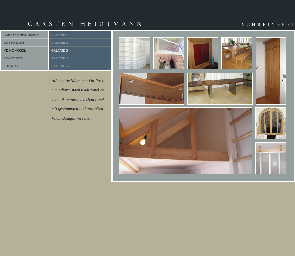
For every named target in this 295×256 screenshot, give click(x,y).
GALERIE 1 (59, 35)
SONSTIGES (13, 58)
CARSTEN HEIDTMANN (21, 35)
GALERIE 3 (59, 50)
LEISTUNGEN (14, 42)
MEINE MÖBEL (15, 50)
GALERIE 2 (59, 42)
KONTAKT (11, 66)
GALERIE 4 (59, 58)
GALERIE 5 (59, 66)
